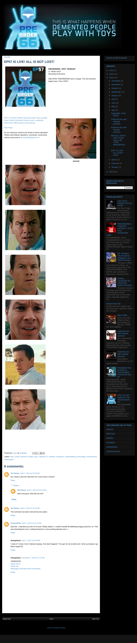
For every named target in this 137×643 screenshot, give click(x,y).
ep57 (36, 457)
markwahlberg (70, 457)
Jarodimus (60, 457)
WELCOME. (123, 315)
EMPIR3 (109, 438)
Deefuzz (24, 457)
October (115, 88)
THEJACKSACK (113, 451)
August (114, 95)
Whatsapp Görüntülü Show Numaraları (26, 569)
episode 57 (43, 457)
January (115, 167)
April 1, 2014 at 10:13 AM (36, 490)
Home (51, 619)
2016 (111, 70)
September (116, 92)
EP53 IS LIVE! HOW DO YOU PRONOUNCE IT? (124, 398)
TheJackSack (91, 457)
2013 (111, 172)
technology (81, 457)
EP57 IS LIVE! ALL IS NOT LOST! (117, 153)
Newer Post (7, 619)
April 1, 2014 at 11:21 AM (31, 523)
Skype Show (15, 564)
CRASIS (109, 429)
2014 (111, 78)
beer (12, 457)
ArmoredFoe (16, 523)
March (114, 160)
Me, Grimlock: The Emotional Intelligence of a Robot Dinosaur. (124, 256)
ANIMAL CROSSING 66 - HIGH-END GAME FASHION (125, 282)
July (113, 99)
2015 (111, 74)
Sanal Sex (15, 566)
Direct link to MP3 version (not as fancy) (19, 123)
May (113, 106)
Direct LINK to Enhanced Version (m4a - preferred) (23, 120)
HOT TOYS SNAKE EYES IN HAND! (125, 203)
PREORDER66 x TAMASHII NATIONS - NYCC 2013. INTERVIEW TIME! (119, 229)
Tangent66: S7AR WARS (118, 114)
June (113, 103)
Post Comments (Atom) (56, 628)
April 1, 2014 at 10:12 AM (29, 508)
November (116, 84)
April (113, 110)
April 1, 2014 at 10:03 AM (29, 473)
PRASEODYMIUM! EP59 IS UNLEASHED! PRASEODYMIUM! (124, 372)
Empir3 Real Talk (113, 304)
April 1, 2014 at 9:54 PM (30, 540)
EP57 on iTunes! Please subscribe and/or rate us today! (25, 118)
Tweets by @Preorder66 (116, 58)
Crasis (17, 457)
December (116, 81)
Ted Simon (15, 473)
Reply (13, 480)
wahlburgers (9, 459)
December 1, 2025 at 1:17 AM (32, 558)
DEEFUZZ (110, 434)
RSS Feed (8, 128)
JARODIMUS (111, 447)
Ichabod (52, 457)
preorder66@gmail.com (30, 137)
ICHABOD (110, 443)
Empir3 (30, 457)
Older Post (95, 619)
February (115, 163)
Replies (16, 485)
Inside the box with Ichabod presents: (119, 121)
